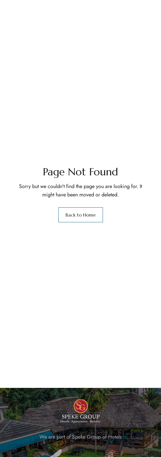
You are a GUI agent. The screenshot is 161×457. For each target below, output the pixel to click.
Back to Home (81, 215)
